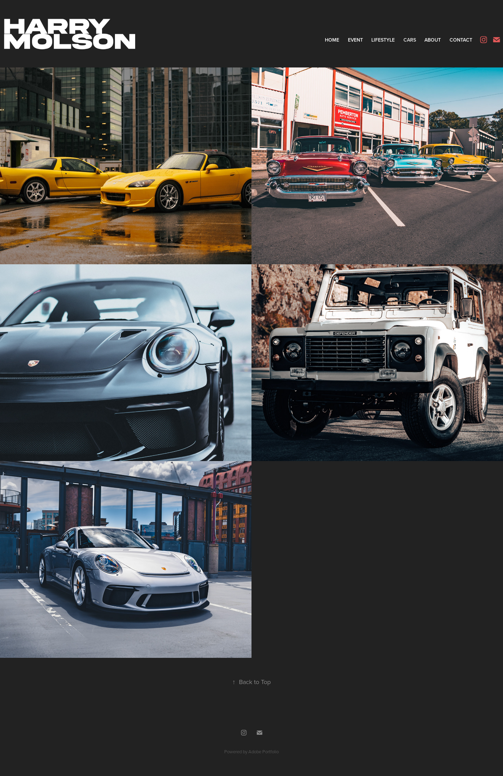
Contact (461, 39)
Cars (409, 39)
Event (355, 39)
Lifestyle (383, 39)
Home (332, 39)
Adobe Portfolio (263, 751)
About (432, 39)
